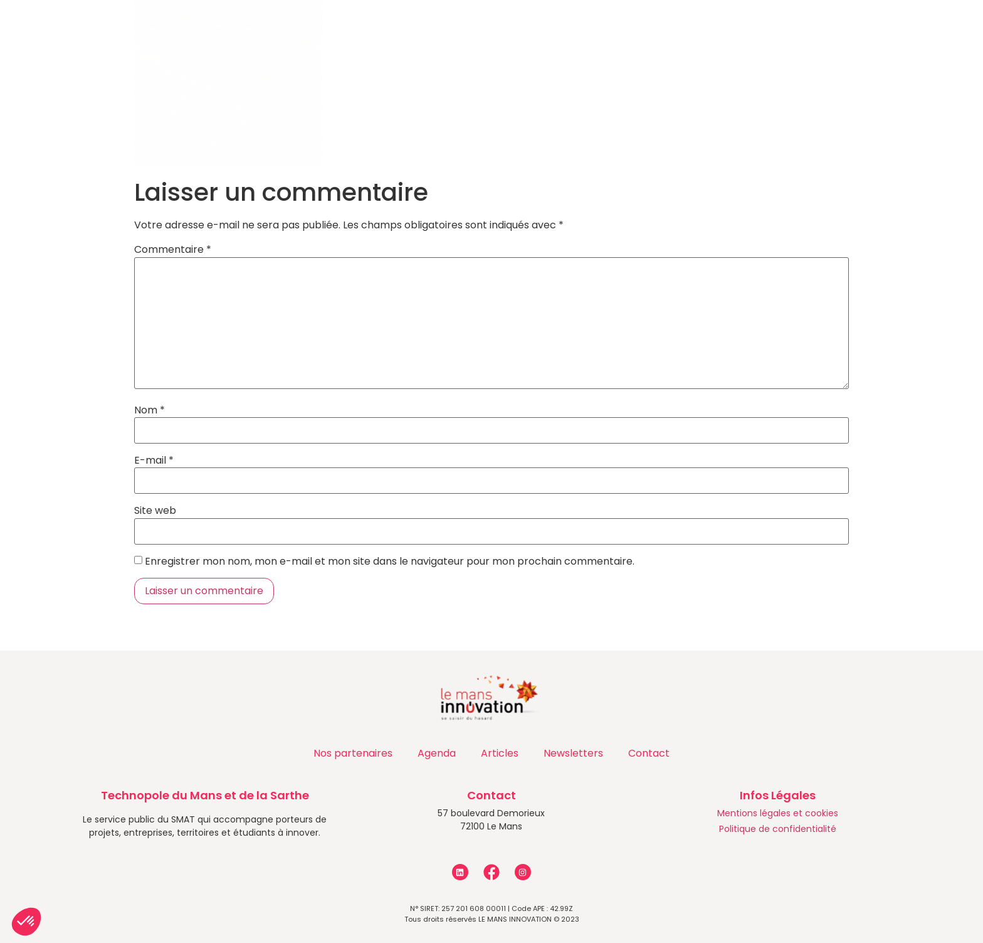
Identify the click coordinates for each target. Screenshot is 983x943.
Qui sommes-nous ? (218, 29)
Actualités (594, 29)
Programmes (492, 29)
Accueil (113, 28)
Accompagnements (364, 29)
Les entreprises (701, 29)
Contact (796, 28)
